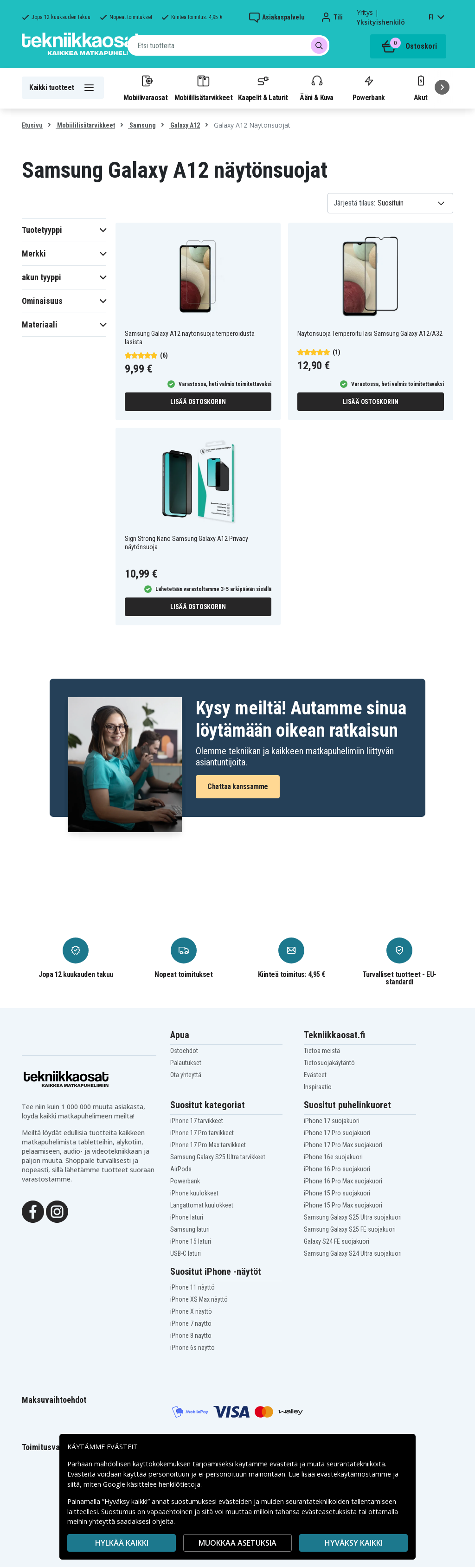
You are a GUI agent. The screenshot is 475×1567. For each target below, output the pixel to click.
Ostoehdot (184, 1050)
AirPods (181, 1169)
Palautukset (185, 1062)
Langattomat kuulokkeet (201, 1205)
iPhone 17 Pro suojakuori (337, 1133)
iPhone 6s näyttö (192, 1347)
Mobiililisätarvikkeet (203, 88)
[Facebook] (33, 1211)
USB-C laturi (185, 1253)
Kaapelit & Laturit (263, 88)
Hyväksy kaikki (354, 1543)
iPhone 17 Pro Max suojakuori (343, 1145)
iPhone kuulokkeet (194, 1193)
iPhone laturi (186, 1217)
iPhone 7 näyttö (191, 1323)
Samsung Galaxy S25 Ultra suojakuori (353, 1217)
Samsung (142, 125)
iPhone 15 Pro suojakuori (337, 1193)
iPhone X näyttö (191, 1311)
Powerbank (369, 88)
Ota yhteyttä (185, 1075)
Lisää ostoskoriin (198, 401)
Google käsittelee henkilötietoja (151, 1484)
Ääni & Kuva (316, 88)
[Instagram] (57, 1211)
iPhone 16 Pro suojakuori (337, 1169)
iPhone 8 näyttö (191, 1335)
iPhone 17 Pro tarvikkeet (202, 1133)
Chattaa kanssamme (237, 786)
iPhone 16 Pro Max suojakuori (343, 1181)
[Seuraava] (442, 87)
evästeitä (285, 1463)
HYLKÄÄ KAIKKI (121, 1543)
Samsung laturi (190, 1229)
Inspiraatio (318, 1087)
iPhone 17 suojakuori (331, 1120)
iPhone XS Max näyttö (199, 1299)
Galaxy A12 (184, 125)
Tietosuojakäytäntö (329, 1062)
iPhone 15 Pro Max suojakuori (343, 1205)
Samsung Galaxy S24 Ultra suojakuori (353, 1253)
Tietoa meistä (322, 1050)
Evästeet (315, 1075)
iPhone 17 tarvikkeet (196, 1120)
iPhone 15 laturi (190, 1241)
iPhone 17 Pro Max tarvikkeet (208, 1145)
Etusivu (32, 125)
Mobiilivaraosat (145, 88)
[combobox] (228, 45)
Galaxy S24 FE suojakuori (336, 1241)
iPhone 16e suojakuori (333, 1157)
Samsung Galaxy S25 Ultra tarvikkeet (217, 1157)
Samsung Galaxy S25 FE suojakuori (350, 1229)
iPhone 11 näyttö (192, 1287)
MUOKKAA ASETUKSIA (237, 1543)
